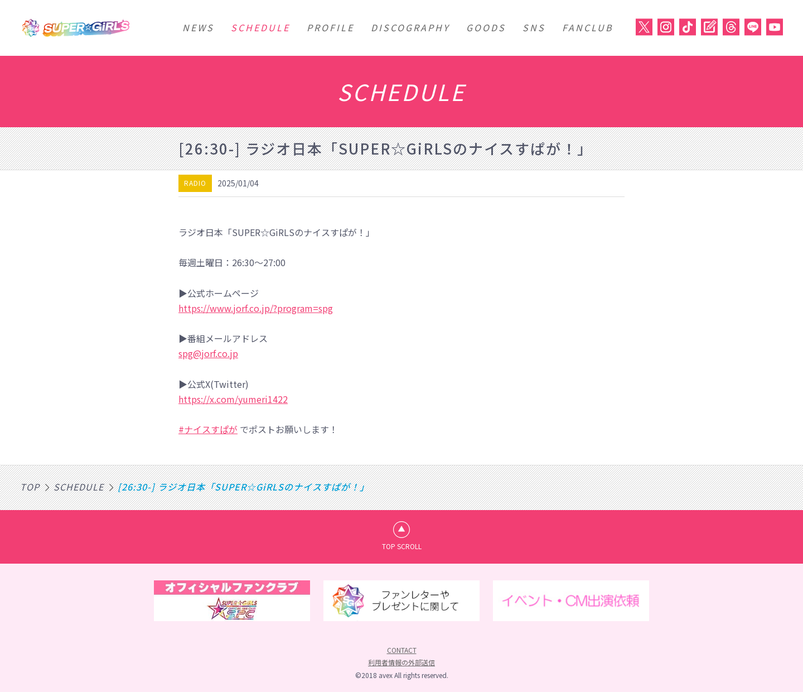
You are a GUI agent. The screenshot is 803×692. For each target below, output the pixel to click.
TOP (30, 486)
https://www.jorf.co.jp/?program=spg (255, 308)
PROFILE (330, 27)
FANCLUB (587, 27)
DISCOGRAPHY (410, 27)
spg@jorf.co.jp (208, 353)
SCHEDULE (260, 27)
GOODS (486, 27)
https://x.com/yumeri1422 (233, 399)
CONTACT (402, 650)
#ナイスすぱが (208, 429)
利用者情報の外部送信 (401, 662)
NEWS (198, 27)
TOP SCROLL (402, 546)
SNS (534, 27)
